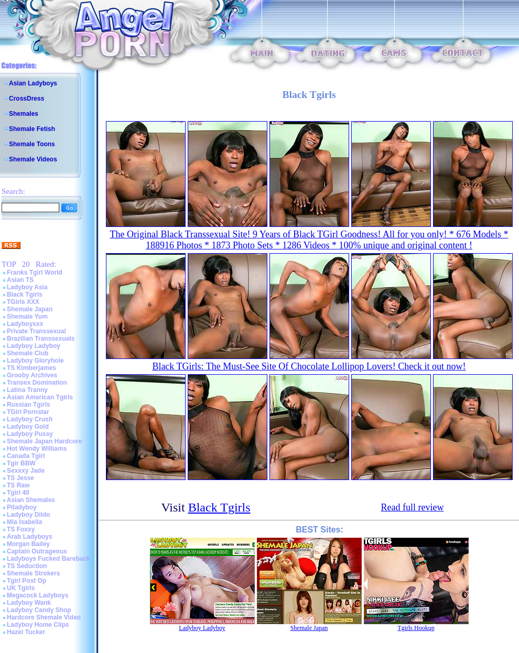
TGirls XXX (23, 302)
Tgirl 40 (18, 492)
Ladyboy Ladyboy (33, 346)
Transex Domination (37, 382)
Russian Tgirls (28, 404)
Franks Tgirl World (34, 272)
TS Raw (18, 485)
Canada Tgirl (26, 456)
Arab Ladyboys (29, 536)
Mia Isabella (24, 522)
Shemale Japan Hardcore (44, 441)
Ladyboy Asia (27, 287)
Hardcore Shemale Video (44, 617)
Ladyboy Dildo (28, 514)
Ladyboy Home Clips (38, 624)
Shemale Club (27, 353)
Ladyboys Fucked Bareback (48, 558)
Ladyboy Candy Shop (39, 610)
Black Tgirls (24, 294)
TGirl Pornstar (28, 412)
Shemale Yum (27, 316)
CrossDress (26, 98)
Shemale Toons (32, 144)
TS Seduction (27, 566)
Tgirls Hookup (415, 628)
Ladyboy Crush (29, 419)
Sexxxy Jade (26, 470)
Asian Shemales (31, 500)
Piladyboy (22, 507)
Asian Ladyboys (33, 83)
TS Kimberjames (31, 368)
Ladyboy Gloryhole (35, 360)
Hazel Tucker (26, 632)
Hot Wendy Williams (37, 448)
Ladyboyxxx (25, 324)
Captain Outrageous (37, 551)
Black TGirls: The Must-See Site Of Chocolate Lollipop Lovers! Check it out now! (309, 366)
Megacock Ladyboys (37, 595)
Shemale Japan (29, 309)
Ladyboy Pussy (30, 434)
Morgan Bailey (28, 544)
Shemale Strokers (33, 573)
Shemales (23, 113)
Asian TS (20, 280)
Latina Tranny (27, 390)
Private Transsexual (36, 331)
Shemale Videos (33, 159)
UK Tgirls (21, 588)
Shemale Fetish (32, 129)
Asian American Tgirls (40, 397)
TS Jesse (20, 478)
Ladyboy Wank (29, 602)
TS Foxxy (21, 529)
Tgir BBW (21, 463)
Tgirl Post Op (26, 580)
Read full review (412, 507)
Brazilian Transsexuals (40, 338)
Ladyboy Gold (28, 426)
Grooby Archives (32, 375)
